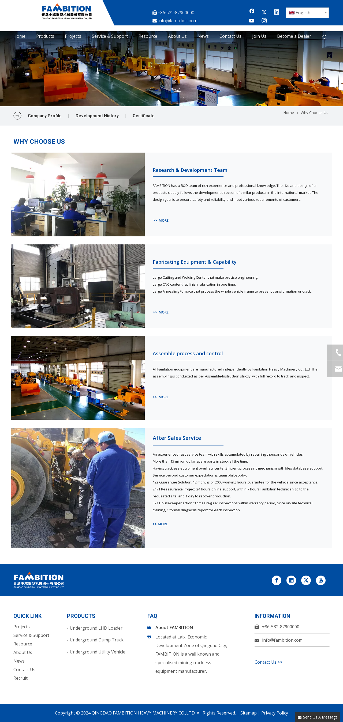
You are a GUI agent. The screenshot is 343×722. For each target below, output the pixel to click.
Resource (22, 644)
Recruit (20, 678)
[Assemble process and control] (78, 378)
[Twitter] (264, 12)
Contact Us (24, 669)
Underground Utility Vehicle (97, 652)
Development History (97, 115)
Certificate (144, 115)
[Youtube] (252, 21)
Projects (21, 627)
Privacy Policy (274, 713)
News (19, 661)
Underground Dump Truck (97, 640)
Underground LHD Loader (96, 628)
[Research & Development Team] (78, 194)
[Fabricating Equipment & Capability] (78, 286)
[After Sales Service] (78, 488)
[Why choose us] (171, 68)
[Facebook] (252, 12)
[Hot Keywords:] (325, 37)
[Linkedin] (276, 12)
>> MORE (161, 220)
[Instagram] (264, 21)
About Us (22, 652)
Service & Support (31, 635)
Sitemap (248, 713)
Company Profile (45, 115)
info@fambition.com (178, 20)
